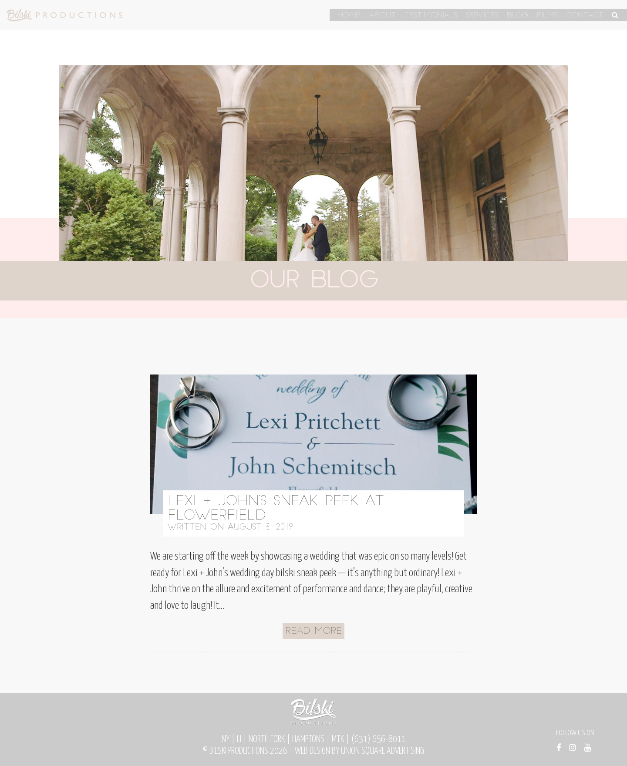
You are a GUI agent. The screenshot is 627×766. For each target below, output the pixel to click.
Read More (313, 631)
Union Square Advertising (382, 751)
